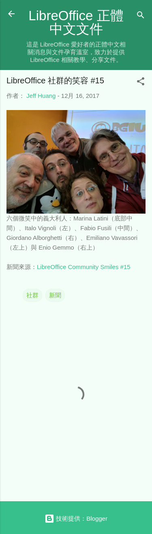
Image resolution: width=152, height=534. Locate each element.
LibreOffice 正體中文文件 (75, 22)
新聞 (55, 295)
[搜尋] (141, 16)
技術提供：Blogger (76, 518)
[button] (141, 82)
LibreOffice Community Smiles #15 (84, 266)
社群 (32, 295)
